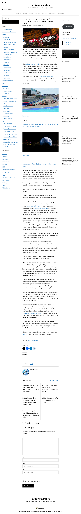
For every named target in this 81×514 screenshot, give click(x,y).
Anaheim (6, 37)
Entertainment (8, 118)
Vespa (4, 185)
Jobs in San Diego (8, 131)
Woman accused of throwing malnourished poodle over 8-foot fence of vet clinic (70, 118)
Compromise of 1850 (10, 98)
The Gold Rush (8, 106)
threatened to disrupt (41, 208)
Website (24, 469)
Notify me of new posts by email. (32, 481)
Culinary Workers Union (32, 64)
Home (17, 13)
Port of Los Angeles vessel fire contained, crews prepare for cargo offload (30, 414)
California (5, 162)
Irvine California (8, 50)
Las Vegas (25, 116)
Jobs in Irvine (7, 124)
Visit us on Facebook (69, 38)
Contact (5, 86)
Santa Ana (6, 78)
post (3, 175)
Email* (24, 463)
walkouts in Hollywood (33, 206)
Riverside (6, 65)
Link (3, 167)
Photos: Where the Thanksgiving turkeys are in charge (69, 98)
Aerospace (6, 111)
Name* (24, 457)
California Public (40, 5)
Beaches (5, 156)
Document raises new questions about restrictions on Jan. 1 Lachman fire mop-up (70, 161)
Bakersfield (6, 40)
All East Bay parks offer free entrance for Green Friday (50, 400)
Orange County (7, 172)
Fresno (5, 47)
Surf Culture (6, 180)
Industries (52, 13)
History (44, 13)
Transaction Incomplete (10, 142)
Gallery (4, 164)
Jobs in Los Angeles (9, 126)
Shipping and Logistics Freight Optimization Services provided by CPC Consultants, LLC (40, 511)
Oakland (6, 62)
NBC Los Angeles (33, 340)
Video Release (6, 188)
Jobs (30, 13)
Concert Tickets (7, 81)
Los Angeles (7, 60)
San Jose (6, 75)
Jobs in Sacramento (9, 129)
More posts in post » (54, 380)
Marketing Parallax (8, 170)
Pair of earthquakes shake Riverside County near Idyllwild (69, 78)
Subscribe (68, 27)
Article (4, 154)
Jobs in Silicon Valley (10, 137)
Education (61, 13)
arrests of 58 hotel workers (33, 313)
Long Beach (7, 57)
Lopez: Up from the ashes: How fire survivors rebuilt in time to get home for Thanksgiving (70, 139)
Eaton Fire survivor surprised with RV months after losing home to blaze (29, 401)
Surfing (4, 183)
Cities (24, 13)
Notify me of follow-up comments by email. (35, 477)
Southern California (8, 177)
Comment (24, 437)
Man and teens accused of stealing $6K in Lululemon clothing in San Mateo (30, 388)
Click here (25, 334)
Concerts (37, 13)
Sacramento (7, 67)
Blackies (5, 159)
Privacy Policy (6, 139)
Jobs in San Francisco (10, 134)
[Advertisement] (70, 194)
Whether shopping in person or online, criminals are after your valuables (50, 388)
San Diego (6, 70)
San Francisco (7, 73)
